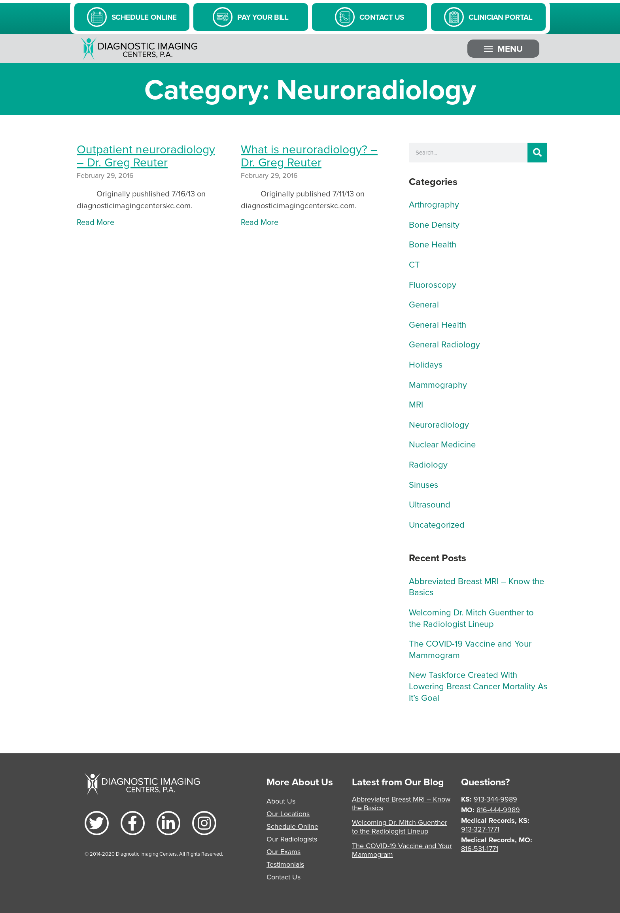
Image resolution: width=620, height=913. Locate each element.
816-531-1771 (479, 848)
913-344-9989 (495, 799)
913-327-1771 (480, 829)
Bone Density (434, 224)
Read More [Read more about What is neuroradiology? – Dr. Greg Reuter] (259, 222)
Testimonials (285, 864)
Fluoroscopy (432, 284)
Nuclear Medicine (442, 444)
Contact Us (284, 877)
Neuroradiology (439, 424)
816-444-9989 (498, 810)
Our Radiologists (292, 839)
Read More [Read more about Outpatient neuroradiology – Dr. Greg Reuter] (95, 222)
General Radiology (444, 344)
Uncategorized (437, 524)
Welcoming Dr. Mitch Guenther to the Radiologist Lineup (471, 618)
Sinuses (423, 484)
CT (414, 264)
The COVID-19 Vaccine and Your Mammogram (470, 649)
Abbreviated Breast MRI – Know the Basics (476, 586)
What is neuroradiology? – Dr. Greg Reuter (309, 155)
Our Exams (284, 851)
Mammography (438, 384)
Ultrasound (429, 504)
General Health (437, 324)
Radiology (428, 464)
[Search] (537, 152)
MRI (416, 404)
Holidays (425, 364)
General (424, 304)
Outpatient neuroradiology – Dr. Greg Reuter (146, 155)
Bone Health (432, 244)
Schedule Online (292, 826)
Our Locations (288, 814)
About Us (281, 801)
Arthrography (434, 204)
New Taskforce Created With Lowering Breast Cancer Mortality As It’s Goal (478, 685)
